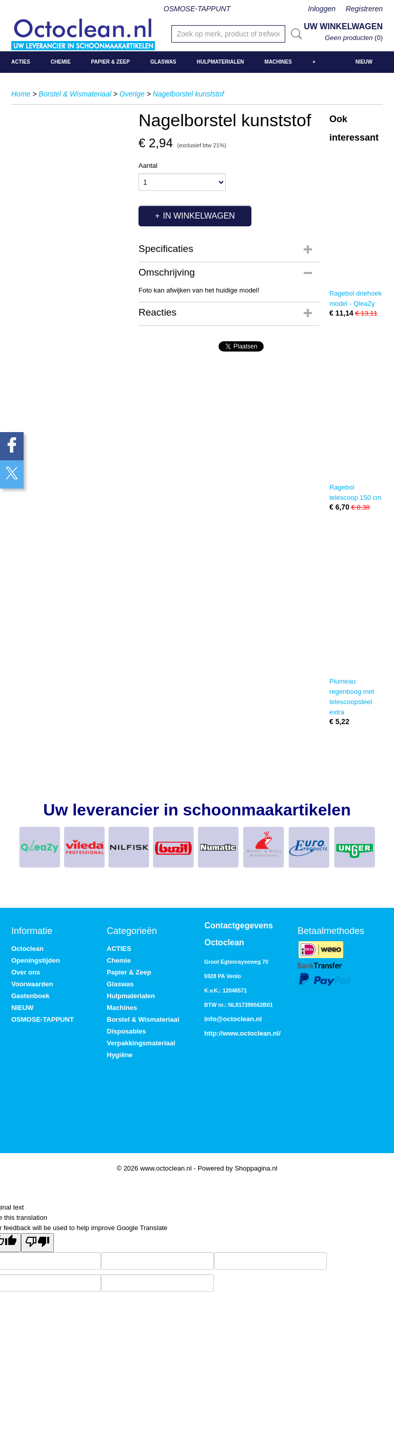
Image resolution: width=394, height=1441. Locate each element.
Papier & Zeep (110, 62)
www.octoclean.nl (251, 1033)
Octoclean (27, 948)
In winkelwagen (198, 215)
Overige (132, 94)
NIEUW (364, 62)
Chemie (61, 62)
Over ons (25, 972)
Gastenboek (30, 996)
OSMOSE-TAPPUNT (197, 9)
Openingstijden (35, 960)
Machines (278, 62)
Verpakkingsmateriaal (141, 1043)
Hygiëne (120, 1055)
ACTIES (20, 62)
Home (20, 94)
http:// (213, 1033)
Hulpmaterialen (220, 62)
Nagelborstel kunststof (188, 94)
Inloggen (322, 9)
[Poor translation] (37, 1242)
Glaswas (163, 62)
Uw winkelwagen (343, 26)
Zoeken (294, 34)
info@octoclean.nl (233, 1019)
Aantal (148, 165)
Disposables (126, 1031)
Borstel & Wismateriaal (74, 94)
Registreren (364, 9)
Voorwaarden (32, 984)
